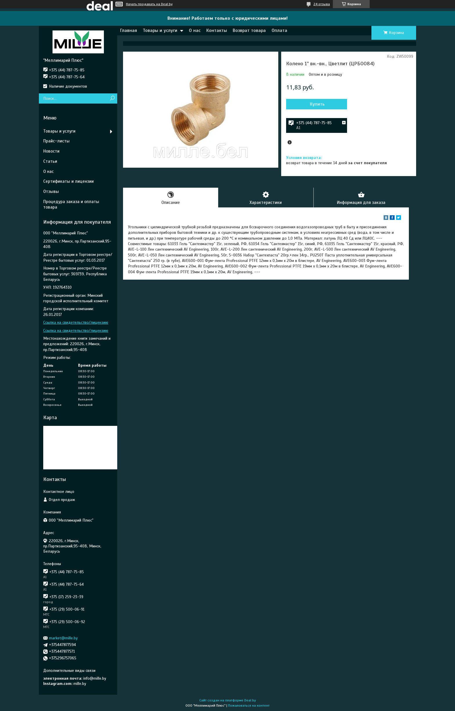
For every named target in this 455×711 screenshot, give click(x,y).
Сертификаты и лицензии (68, 181)
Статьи (50, 161)
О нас (195, 30)
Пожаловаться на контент (249, 705)
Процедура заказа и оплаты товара (71, 204)
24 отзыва (321, 4)
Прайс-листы (56, 141)
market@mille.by (63, 638)
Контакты (216, 30)
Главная (128, 30)
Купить (317, 104)
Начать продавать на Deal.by (149, 4)
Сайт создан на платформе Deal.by (227, 700)
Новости (51, 151)
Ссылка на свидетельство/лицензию (75, 322)
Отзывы (51, 191)
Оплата (279, 30)
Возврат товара (249, 30)
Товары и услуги (160, 30)
